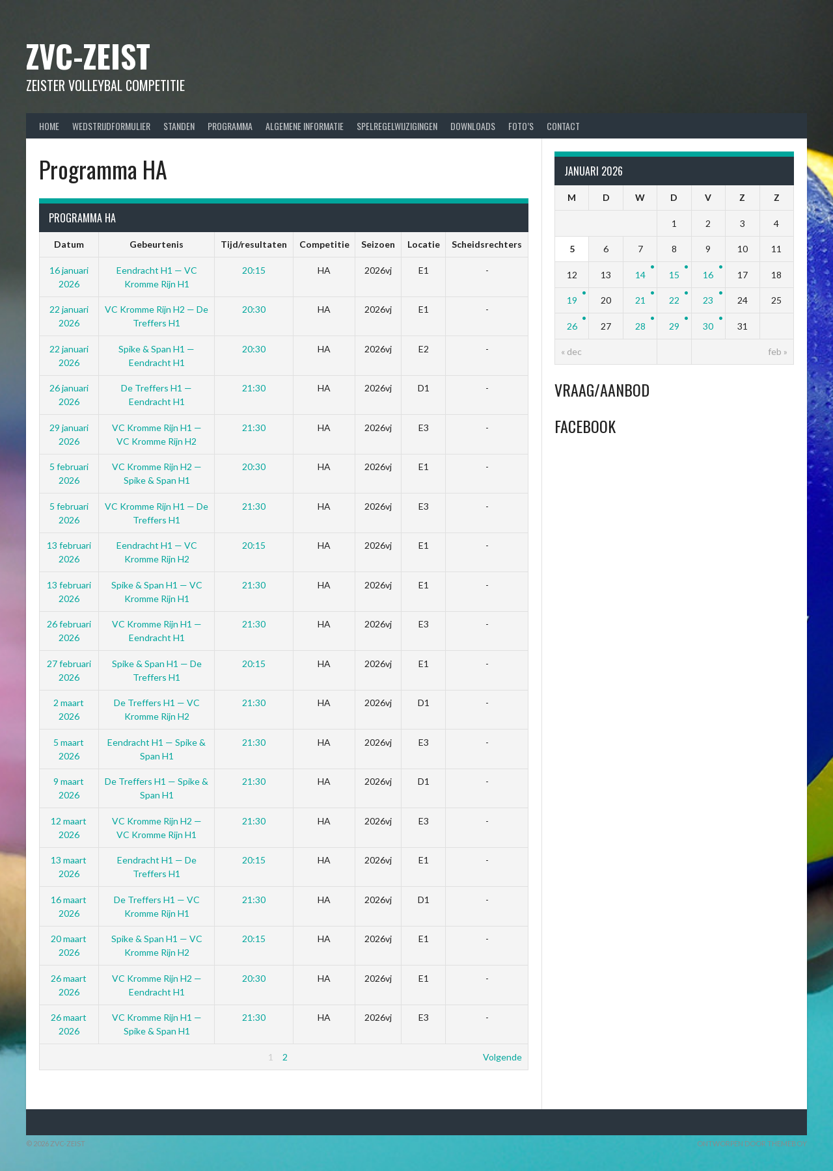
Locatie (423, 244)
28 (640, 326)
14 (640, 274)
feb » (777, 351)
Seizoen (378, 244)
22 (674, 300)
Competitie (324, 244)
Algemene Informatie (305, 126)
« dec (571, 351)
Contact (563, 126)
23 (708, 300)
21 (640, 300)
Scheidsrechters (487, 244)
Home (49, 126)
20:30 (254, 309)
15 (674, 274)
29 (674, 326)
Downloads (472, 126)
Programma (230, 126)
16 (708, 274)
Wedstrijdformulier (111, 126)
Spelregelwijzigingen (397, 126)
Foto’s (521, 126)
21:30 (254, 387)
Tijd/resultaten (254, 244)
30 (708, 326)
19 (572, 300)
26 (572, 326)
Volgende (502, 1056)
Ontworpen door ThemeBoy (752, 1143)
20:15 (254, 270)
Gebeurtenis (157, 244)
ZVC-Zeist (88, 56)
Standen (179, 126)
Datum (69, 244)
